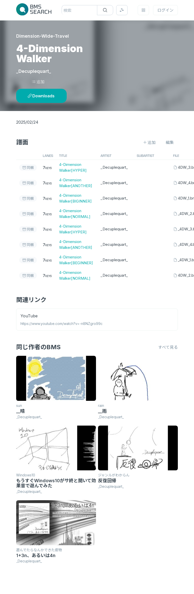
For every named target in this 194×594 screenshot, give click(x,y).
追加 (38, 81)
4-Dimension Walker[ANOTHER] (75, 183)
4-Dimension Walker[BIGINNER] (75, 198)
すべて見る (168, 347)
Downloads (41, 95)
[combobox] (64, 10)
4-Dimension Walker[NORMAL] (74, 213)
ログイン (165, 10)
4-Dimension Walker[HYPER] (73, 167)
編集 (170, 142)
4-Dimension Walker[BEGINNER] (76, 260)
